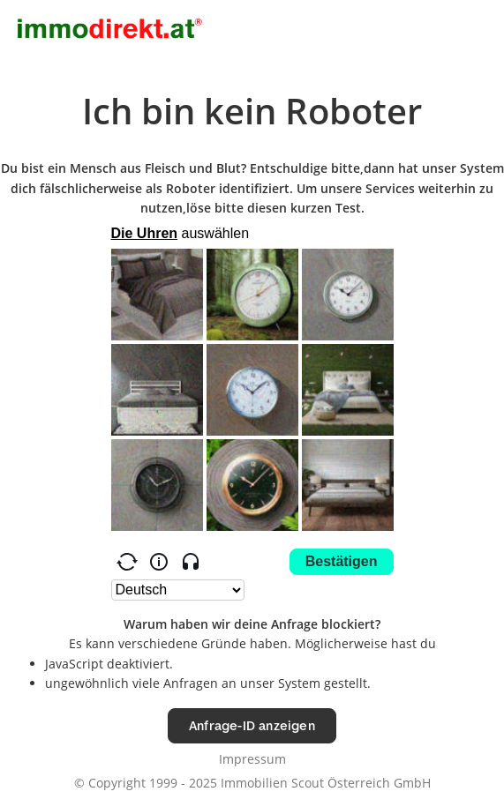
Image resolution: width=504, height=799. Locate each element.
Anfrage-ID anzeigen (252, 725)
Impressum (252, 758)
